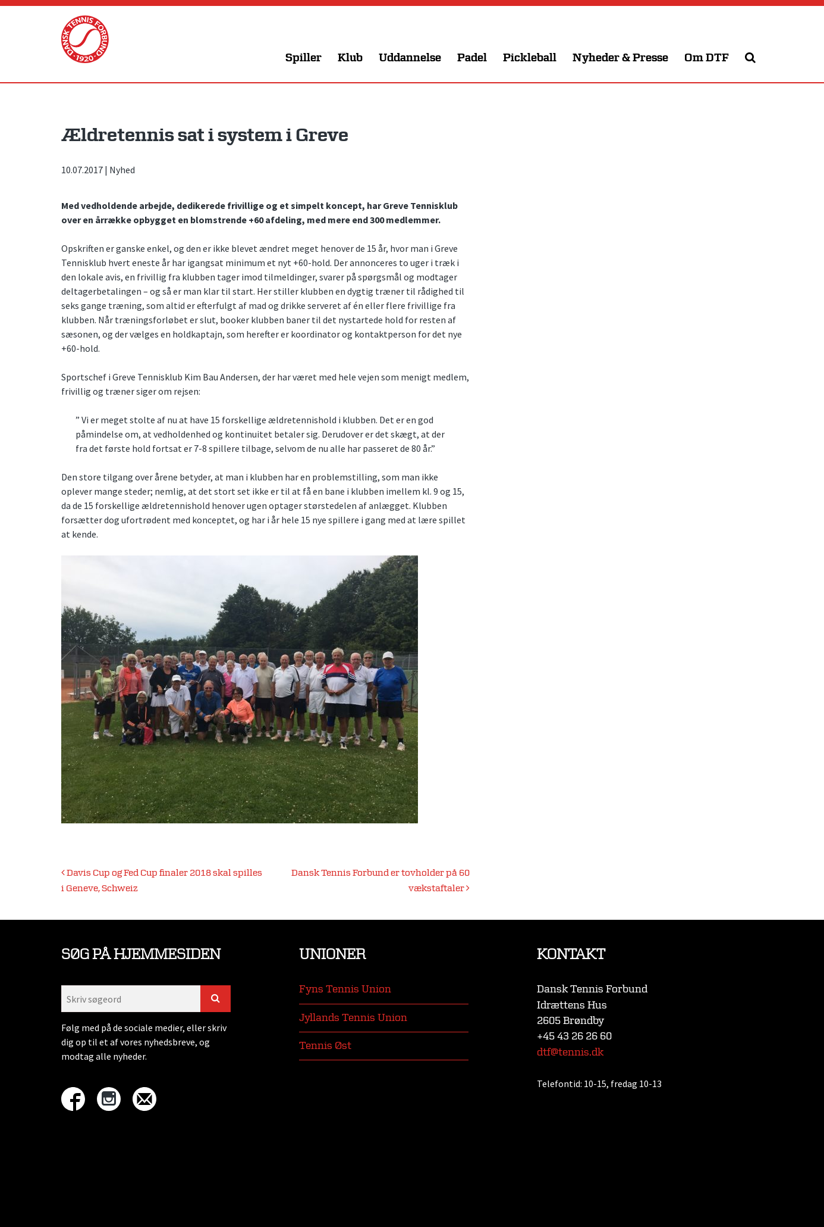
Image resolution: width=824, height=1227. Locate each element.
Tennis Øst (325, 1045)
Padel (472, 58)
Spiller (303, 58)
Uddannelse (410, 58)
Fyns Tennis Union (345, 989)
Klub (350, 58)
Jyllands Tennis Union (353, 1017)
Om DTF (706, 58)
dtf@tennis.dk (570, 1052)
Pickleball (529, 58)
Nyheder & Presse (620, 58)
